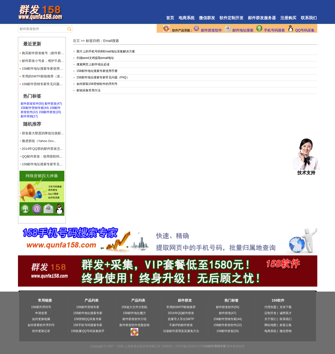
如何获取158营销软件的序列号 (97, 84)
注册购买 (288, 18)
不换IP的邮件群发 (181, 325)
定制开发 (270, 313)
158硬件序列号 (41, 307)
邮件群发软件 (211, 30)
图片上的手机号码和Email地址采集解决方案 (106, 51)
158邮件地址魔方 (134, 313)
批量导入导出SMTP (181, 319)
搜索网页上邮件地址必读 (93, 64)
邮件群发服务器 (262, 18)
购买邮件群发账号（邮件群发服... (44, 53)
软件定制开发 (231, 18)
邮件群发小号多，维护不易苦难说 (44, 61)
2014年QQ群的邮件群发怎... (42, 149)
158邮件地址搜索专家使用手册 (97, 71)
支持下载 (286, 307)
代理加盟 (270, 307)
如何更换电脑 (41, 319)
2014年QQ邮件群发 (181, 313)
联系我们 (309, 18)
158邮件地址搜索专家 (87, 313)
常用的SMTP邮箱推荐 (181, 307)
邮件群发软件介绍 (134, 319)
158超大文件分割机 (134, 307)
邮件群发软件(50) (32, 103)
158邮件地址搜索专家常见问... (44, 164)
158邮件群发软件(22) (228, 325)
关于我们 (270, 319)
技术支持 (306, 170)
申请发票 (41, 313)
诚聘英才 (286, 313)
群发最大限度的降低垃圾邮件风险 (44, 133)
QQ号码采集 (305, 30)
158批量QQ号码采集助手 (88, 331)
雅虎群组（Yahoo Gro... (39, 141)
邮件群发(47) (53, 103)
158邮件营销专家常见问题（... (44, 84)
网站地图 (270, 325)
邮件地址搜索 (242, 30)
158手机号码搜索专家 (87, 325)
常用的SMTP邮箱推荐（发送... (44, 76)
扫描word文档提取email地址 (95, 58)
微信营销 (286, 331)
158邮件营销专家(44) (35, 108)
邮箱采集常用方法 (89, 90)
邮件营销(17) (29, 116)
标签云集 (286, 325)
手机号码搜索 (274, 30)
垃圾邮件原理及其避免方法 (181, 331)
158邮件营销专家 (87, 307)
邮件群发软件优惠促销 (134, 325)
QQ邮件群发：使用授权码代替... (44, 156)
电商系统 (187, 18)
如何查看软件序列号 (41, 325)
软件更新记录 (41, 331)
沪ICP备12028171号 (189, 346)
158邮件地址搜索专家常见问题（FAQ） (103, 77)
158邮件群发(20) (50, 112)
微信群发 (207, 18)
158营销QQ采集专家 (88, 319)
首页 (170, 18)
